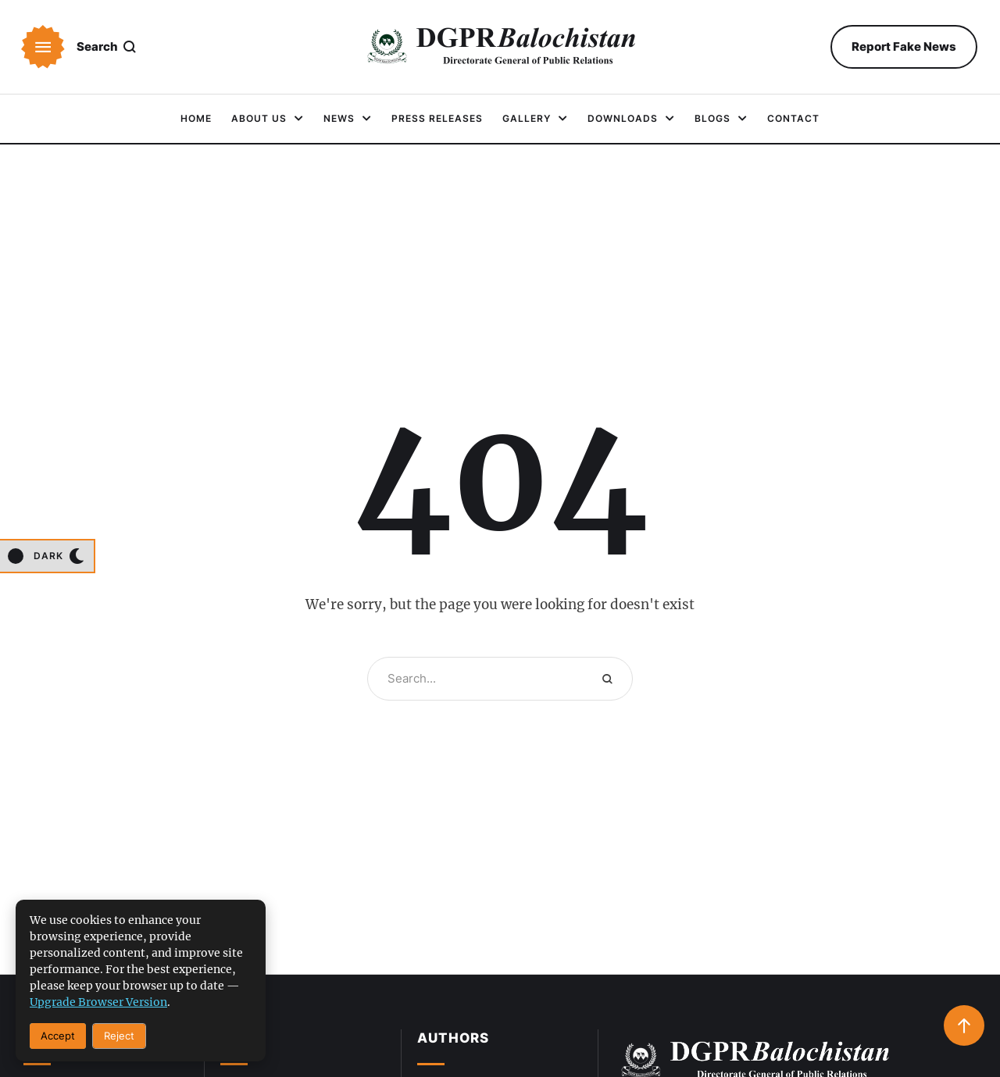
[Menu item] (196, 118)
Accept (58, 1035)
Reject (119, 1035)
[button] (43, 47)
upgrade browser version (98, 1002)
